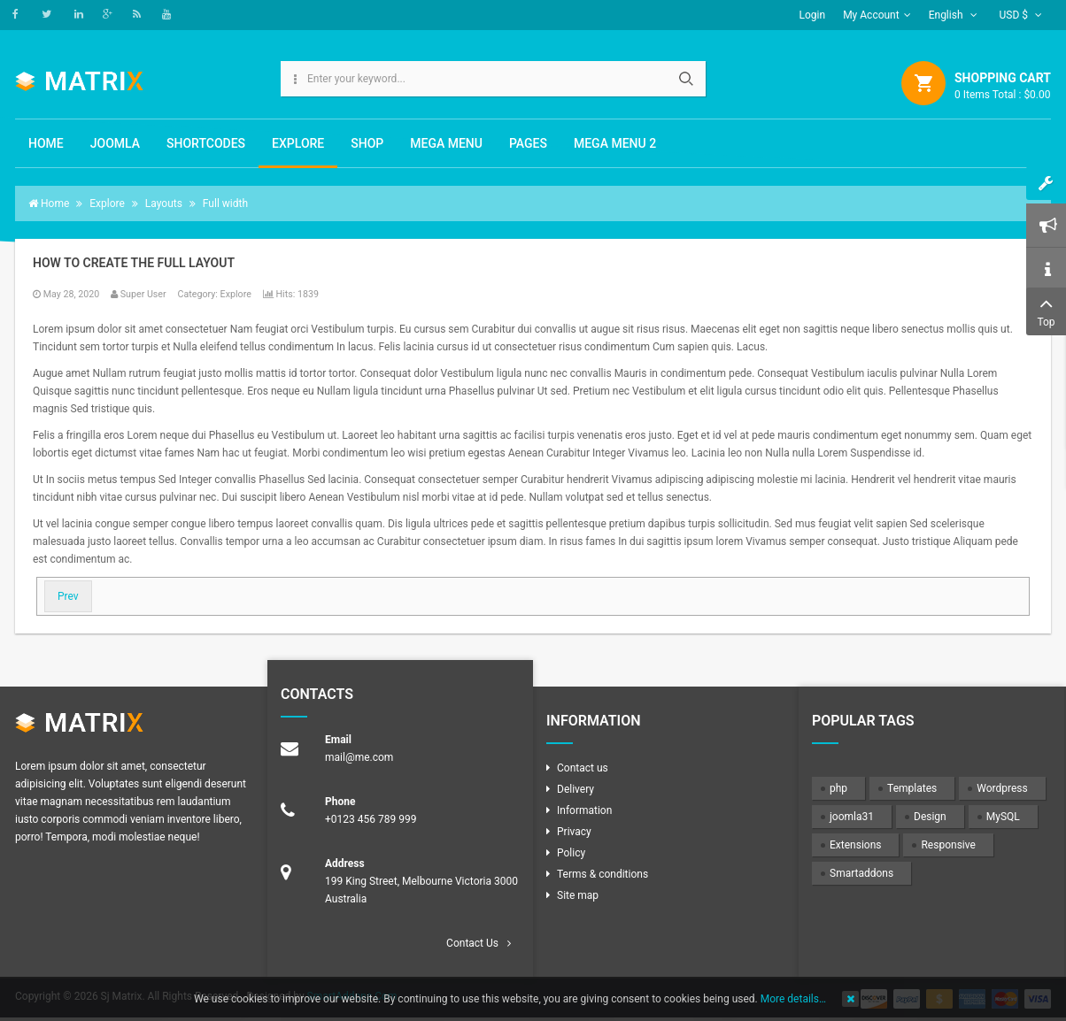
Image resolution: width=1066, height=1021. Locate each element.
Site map (578, 895)
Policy (571, 853)
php (838, 788)
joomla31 (852, 816)
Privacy (574, 831)
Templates (912, 788)
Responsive (948, 845)
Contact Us (472, 943)
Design (930, 816)
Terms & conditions (602, 874)
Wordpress (1002, 788)
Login (813, 15)
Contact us (582, 768)
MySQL (1003, 816)
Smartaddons (861, 873)
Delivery (575, 789)
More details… (793, 999)
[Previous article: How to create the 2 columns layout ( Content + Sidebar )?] (68, 596)
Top (1046, 310)
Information (584, 810)
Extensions (855, 845)
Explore (235, 294)
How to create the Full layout (134, 263)
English (953, 15)
